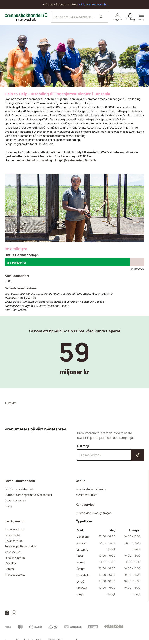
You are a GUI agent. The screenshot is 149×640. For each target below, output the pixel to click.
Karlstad (82, 543)
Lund (80, 556)
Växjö (80, 594)
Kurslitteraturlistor (87, 495)
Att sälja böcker (14, 529)
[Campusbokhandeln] (26, 16)
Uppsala (82, 588)
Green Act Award (15, 500)
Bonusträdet (12, 535)
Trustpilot (10, 403)
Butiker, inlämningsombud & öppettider (28, 495)
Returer (9, 569)
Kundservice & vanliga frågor (93, 513)
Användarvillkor (14, 541)
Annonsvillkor (13, 552)
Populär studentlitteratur (91, 489)
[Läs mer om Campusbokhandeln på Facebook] (7, 612)
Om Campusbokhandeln (19, 489)
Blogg (8, 506)
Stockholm (83, 575)
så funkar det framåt (92, 4)
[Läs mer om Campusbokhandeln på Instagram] (14, 612)
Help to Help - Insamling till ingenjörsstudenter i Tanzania (58, 160)
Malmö (81, 562)
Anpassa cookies (15, 574)
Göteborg (83, 536)
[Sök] (101, 17)
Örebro (81, 569)
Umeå (80, 581)
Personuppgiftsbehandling (21, 546)
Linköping (82, 549)
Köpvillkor (10, 563)
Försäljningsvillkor (15, 557)
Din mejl (110, 452)
